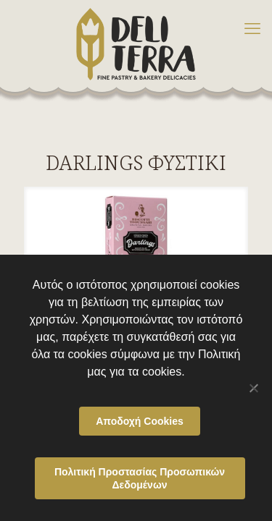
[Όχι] (254, 388)
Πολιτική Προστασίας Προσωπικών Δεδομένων (139, 478)
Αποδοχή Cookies (140, 421)
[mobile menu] (252, 29)
